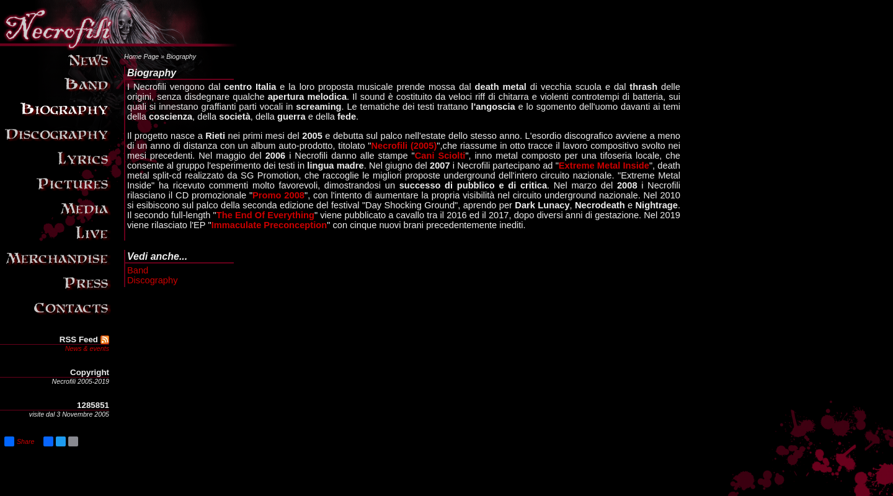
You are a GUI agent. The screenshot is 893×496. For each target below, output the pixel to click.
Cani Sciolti (440, 156)
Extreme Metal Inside (604, 165)
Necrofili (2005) (404, 146)
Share (19, 441)
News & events (87, 348)
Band (137, 270)
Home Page (141, 56)
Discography (152, 280)
